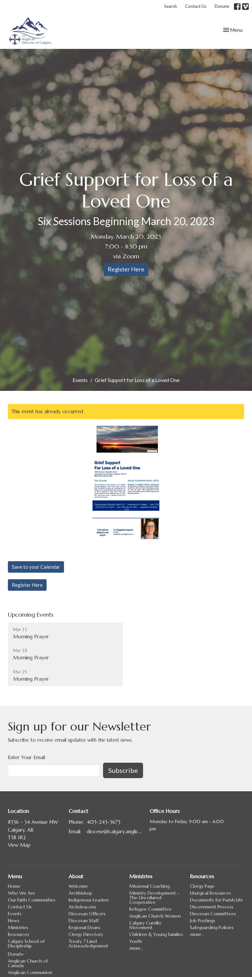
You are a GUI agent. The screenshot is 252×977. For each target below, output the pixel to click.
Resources (18, 934)
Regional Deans (84, 927)
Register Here (126, 269)
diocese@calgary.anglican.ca (115, 831)
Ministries (18, 927)
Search (170, 6)
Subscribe (123, 770)
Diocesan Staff (84, 921)
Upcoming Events (30, 614)
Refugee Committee (150, 909)
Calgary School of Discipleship (26, 943)
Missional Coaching (149, 886)
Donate (222, 6)
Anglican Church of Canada (28, 963)
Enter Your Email (26, 757)
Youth (135, 941)
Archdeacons (82, 907)
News (13, 921)
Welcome (78, 886)
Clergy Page (202, 886)
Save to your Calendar (36, 567)
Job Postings (202, 921)
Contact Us (195, 6)
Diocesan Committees (213, 914)
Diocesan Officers (87, 914)
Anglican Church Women (155, 916)
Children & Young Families (156, 934)
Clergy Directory (86, 934)
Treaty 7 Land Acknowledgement (88, 943)
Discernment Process (211, 907)
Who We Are (21, 893)
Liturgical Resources (210, 893)
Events (80, 380)
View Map (19, 845)
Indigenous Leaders (89, 900)
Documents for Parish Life (216, 900)
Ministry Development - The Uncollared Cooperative (154, 897)
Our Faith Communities (31, 900)
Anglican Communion (30, 972)
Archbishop (80, 893)
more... (136, 948)
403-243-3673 (103, 822)
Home (14, 886)
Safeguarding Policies (212, 927)
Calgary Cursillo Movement (145, 925)
